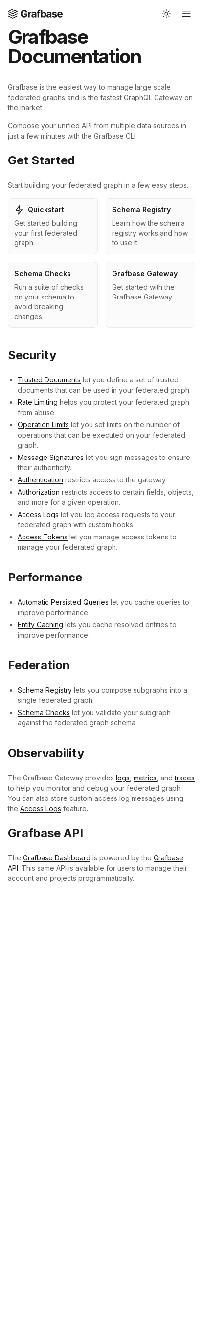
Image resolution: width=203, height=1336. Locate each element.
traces (185, 778)
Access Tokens (43, 537)
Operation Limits (43, 424)
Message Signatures (51, 457)
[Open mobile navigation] (186, 13)
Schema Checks (44, 712)
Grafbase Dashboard (56, 858)
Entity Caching (40, 624)
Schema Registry (45, 690)
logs (123, 778)
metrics (145, 778)
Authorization (39, 492)
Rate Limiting (38, 402)
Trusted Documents (49, 380)
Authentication (40, 480)
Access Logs (38, 514)
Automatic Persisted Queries (63, 602)
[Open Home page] (35, 14)
